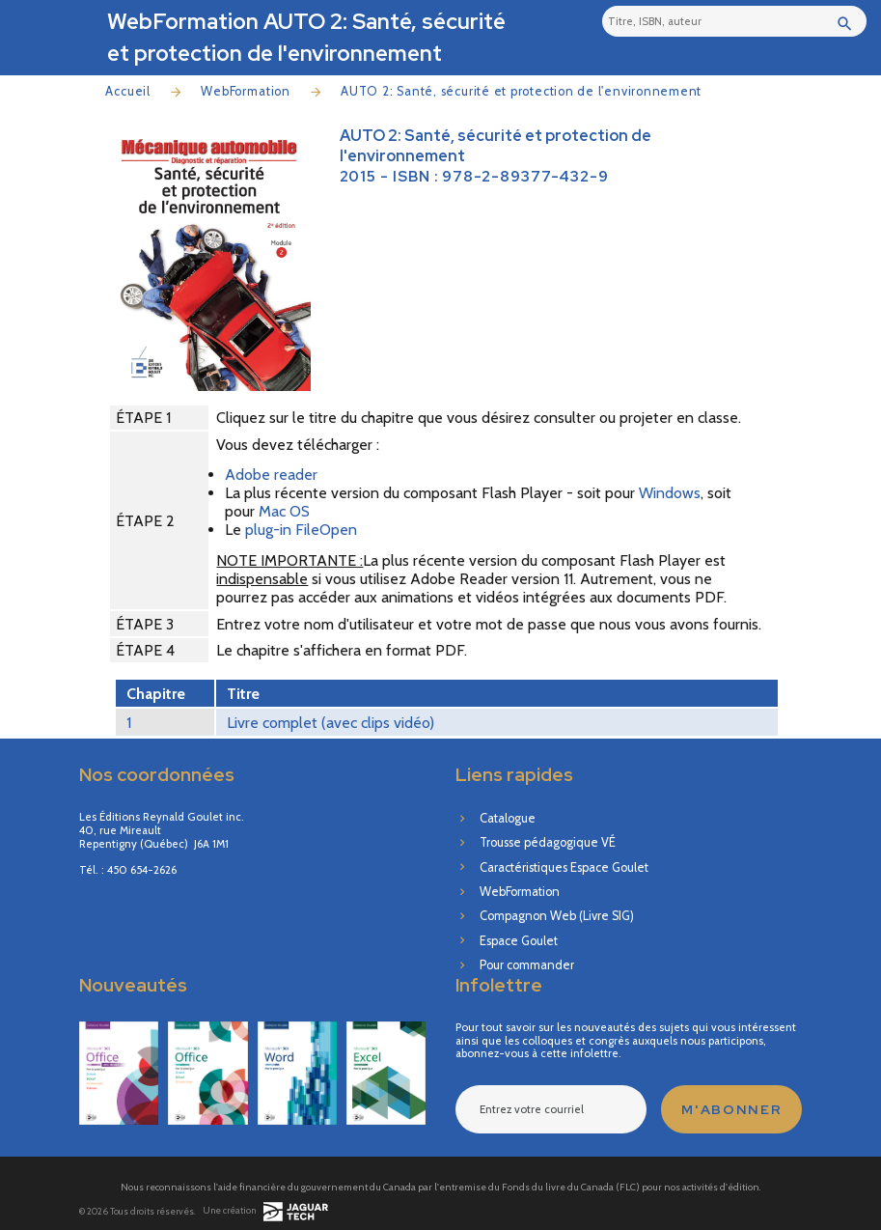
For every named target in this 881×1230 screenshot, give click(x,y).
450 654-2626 (142, 870)
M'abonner (731, 1109)
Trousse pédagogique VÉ (548, 842)
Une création (265, 1211)
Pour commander (527, 965)
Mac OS (284, 511)
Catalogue (508, 818)
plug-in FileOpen (301, 529)
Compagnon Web (557, 916)
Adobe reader (271, 474)
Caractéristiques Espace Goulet (564, 867)
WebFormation (245, 91)
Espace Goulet (519, 941)
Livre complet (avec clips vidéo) (330, 722)
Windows (670, 493)
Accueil (128, 91)
